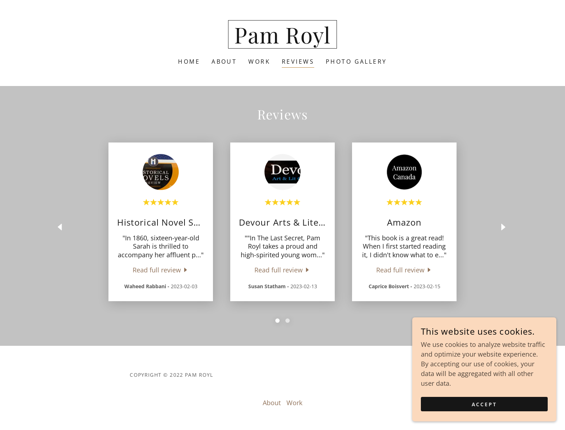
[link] (282, 41)
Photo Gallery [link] (356, 61)
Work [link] (259, 61)
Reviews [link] (298, 61)
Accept (484, 404)
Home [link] (189, 61)
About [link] (224, 61)
